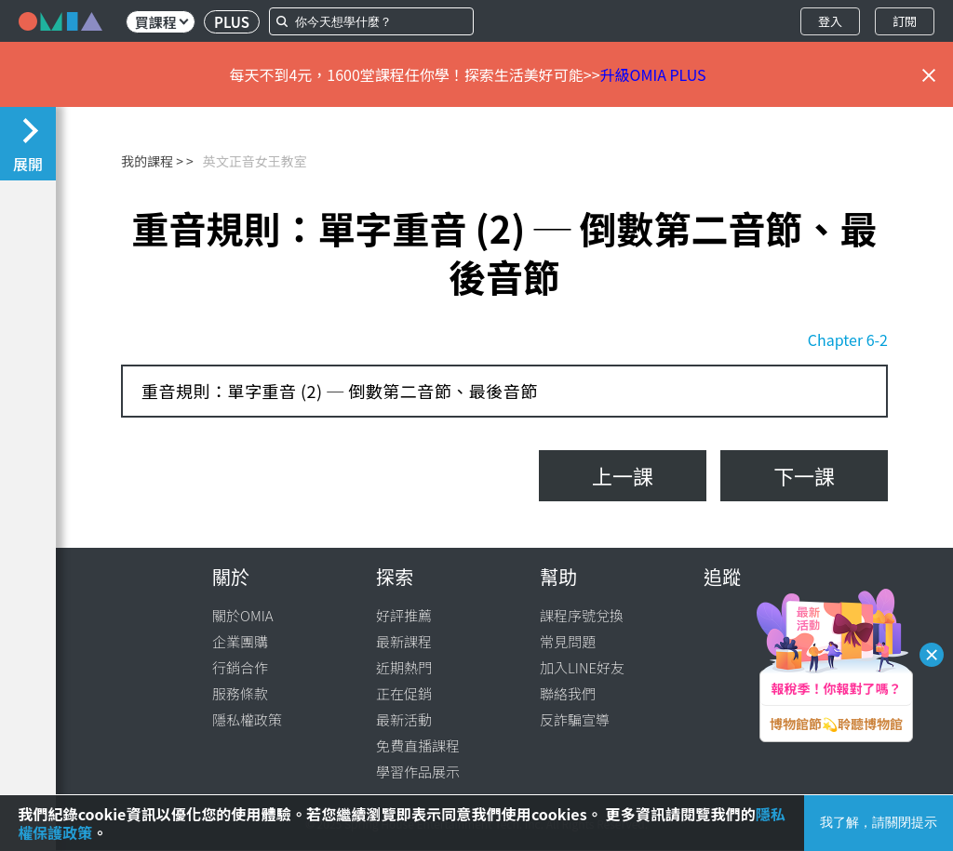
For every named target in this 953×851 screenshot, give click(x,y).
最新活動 (404, 719)
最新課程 (404, 641)
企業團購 (240, 641)
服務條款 (240, 693)
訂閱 (905, 21)
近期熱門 (404, 667)
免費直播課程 (418, 745)
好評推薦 (404, 615)
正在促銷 (404, 693)
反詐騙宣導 (575, 719)
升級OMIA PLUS (653, 74)
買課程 (161, 22)
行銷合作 (240, 667)
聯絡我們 (568, 693)
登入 (830, 21)
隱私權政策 (247, 719)
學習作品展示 (418, 771)
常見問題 (568, 641)
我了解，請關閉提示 (878, 822)
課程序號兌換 (582, 615)
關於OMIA (243, 615)
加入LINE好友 (582, 667)
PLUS (231, 22)
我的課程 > (152, 161)
